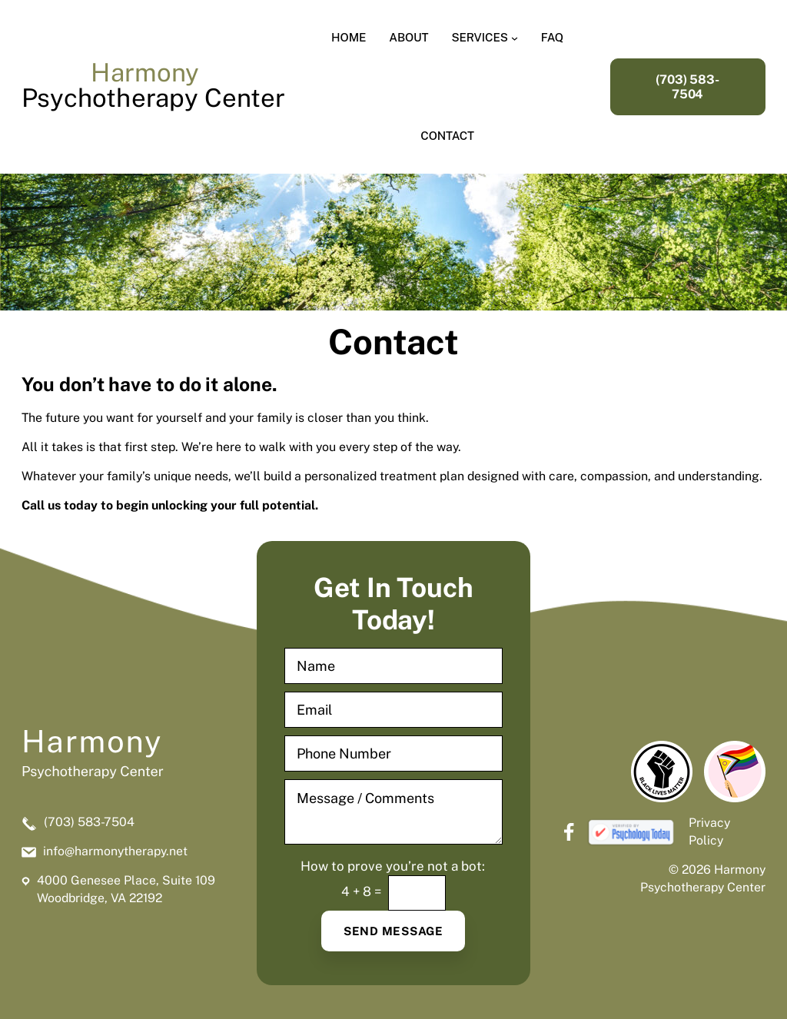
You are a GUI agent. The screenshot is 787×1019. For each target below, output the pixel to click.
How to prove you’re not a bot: (393, 866)
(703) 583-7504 (687, 86)
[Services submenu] (514, 37)
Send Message (393, 931)
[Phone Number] (393, 753)
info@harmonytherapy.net (115, 851)
